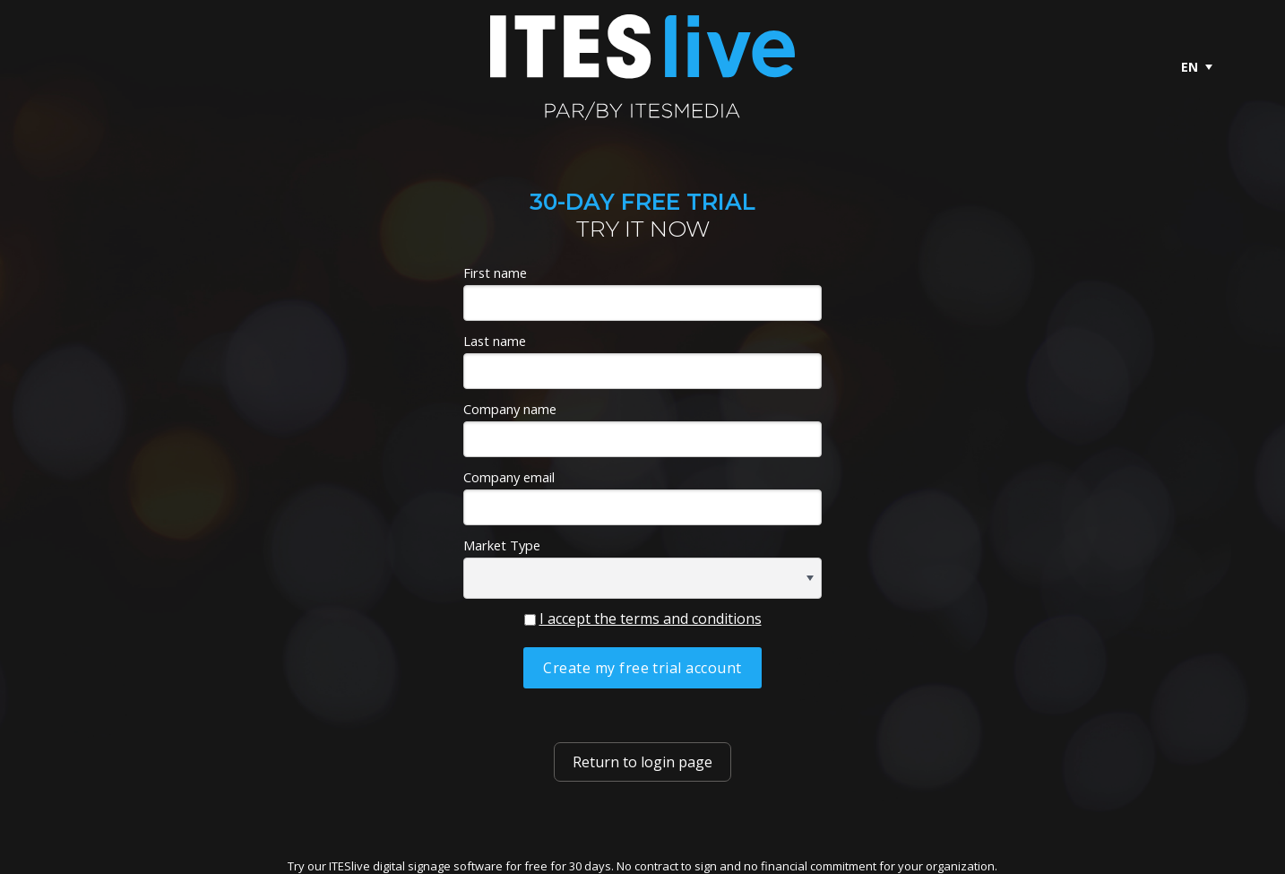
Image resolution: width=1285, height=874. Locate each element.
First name (495, 272)
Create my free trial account (642, 668)
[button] (809, 578)
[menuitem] (1197, 67)
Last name (494, 341)
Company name (509, 409)
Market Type (501, 545)
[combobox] (642, 578)
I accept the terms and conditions (650, 618)
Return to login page (642, 762)
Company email (509, 477)
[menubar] (1196, 67)
